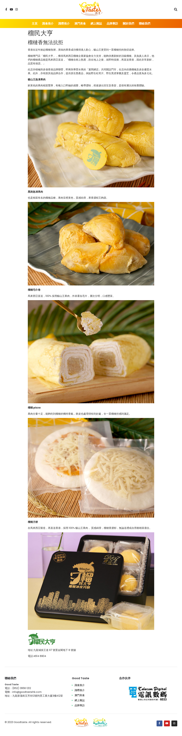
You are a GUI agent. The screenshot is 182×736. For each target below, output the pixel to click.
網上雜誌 (96, 23)
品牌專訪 (112, 23)
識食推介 (48, 23)
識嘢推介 (64, 23)
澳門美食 (80, 23)
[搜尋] (175, 9)
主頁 (34, 23)
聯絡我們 (144, 23)
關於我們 (128, 23)
